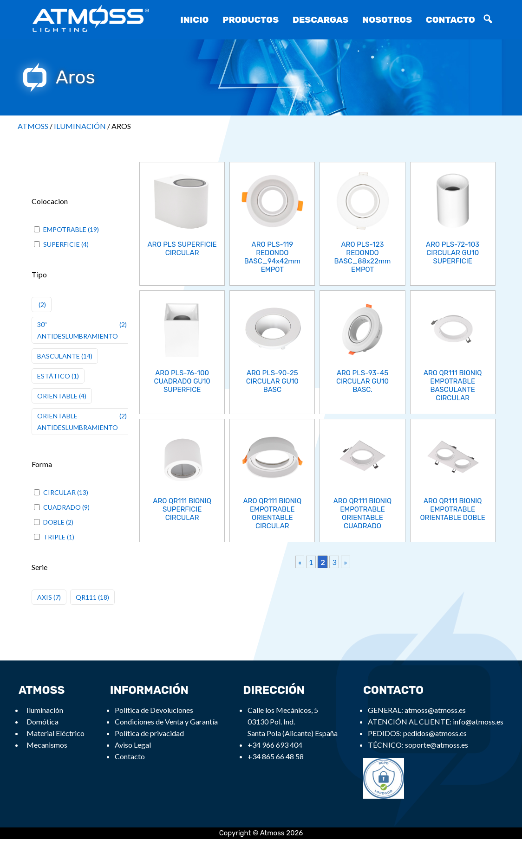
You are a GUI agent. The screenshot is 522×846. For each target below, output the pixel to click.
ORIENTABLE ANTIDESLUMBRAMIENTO (77, 421)
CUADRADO (62, 507)
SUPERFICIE (61, 244)
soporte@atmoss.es (436, 744)
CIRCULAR (59, 492)
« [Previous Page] (299, 562)
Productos (250, 19)
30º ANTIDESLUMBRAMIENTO (77, 330)
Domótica (42, 721)
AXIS (44, 597)
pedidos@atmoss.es (435, 733)
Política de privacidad (149, 733)
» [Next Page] (345, 562)
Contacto (450, 19)
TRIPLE (54, 537)
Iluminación (44, 709)
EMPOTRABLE (64, 229)
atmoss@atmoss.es (435, 709)
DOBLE (54, 522)
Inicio (194, 19)
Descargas (320, 19)
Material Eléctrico (55, 733)
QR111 (86, 597)
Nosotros (387, 19)
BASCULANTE (58, 356)
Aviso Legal (133, 744)
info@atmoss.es (478, 721)
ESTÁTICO (53, 376)
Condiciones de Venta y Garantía (166, 721)
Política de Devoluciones (154, 709)
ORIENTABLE (57, 396)
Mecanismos (46, 744)
